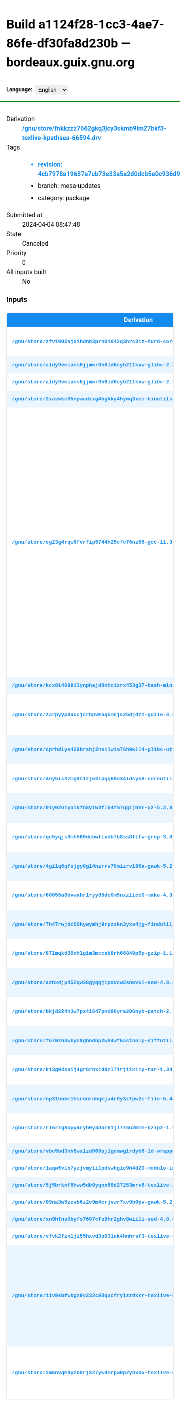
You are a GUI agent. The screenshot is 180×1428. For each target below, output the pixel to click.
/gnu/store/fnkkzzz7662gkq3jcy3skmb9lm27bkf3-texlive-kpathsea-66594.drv (94, 133)
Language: (19, 89)
